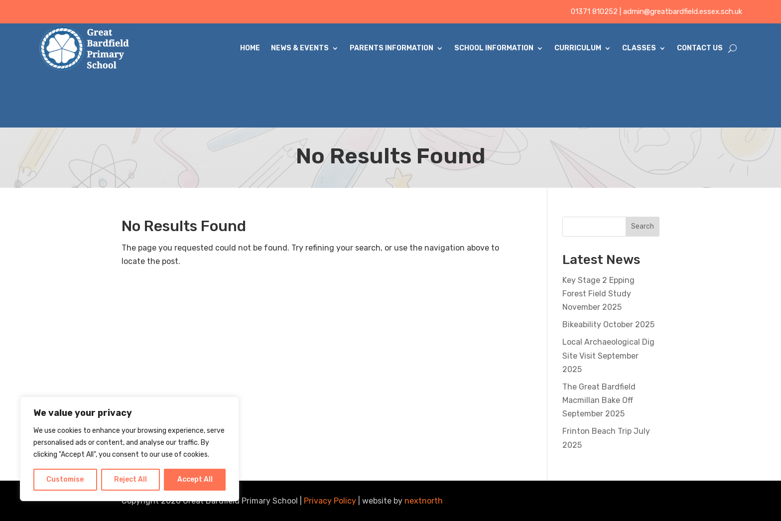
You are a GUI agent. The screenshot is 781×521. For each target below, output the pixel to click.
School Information (493, 48)
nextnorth (423, 501)
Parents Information (391, 48)
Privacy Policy (330, 501)
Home (250, 48)
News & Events (300, 48)
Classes (639, 48)
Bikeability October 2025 (608, 324)
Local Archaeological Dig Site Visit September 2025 (608, 355)
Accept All (195, 479)
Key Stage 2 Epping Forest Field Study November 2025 (598, 293)
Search (642, 226)
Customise (65, 479)
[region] (129, 448)
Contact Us (700, 48)
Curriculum (577, 48)
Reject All (130, 479)
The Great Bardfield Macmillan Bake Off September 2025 (599, 400)
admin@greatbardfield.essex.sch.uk (682, 11)
